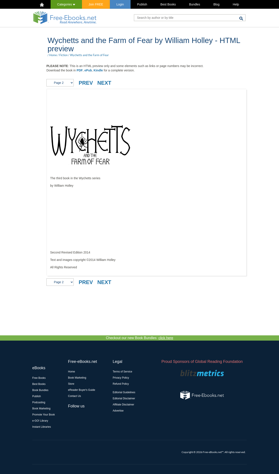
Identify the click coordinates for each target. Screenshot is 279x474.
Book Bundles (40, 390)
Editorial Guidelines (124, 392)
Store (71, 383)
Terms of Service (122, 371)
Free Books (39, 377)
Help (236, 4)
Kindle (98, 70)
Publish (142, 4)
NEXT (104, 83)
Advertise (118, 410)
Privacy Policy (121, 377)
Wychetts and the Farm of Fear (89, 55)
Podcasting (38, 402)
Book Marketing (41, 408)
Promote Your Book (43, 414)
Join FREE (95, 4)
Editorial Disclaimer (124, 398)
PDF (80, 70)
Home (53, 55)
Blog (216, 4)
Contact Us (74, 396)
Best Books (168, 4)
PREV (86, 83)
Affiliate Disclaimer (123, 404)
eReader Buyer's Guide (81, 389)
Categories (66, 4)
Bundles (194, 4)
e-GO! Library (40, 420)
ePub (88, 70)
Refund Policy (121, 383)
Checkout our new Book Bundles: (139, 338)
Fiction (63, 55)
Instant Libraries (41, 426)
